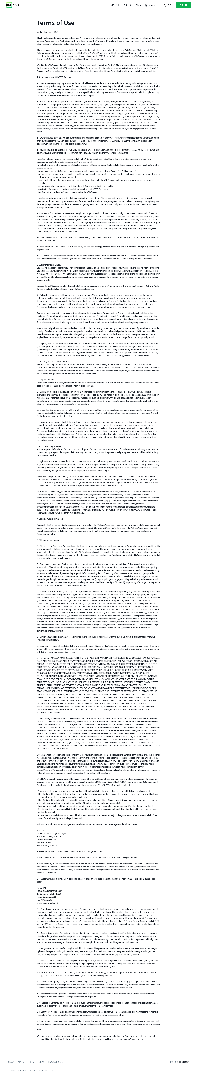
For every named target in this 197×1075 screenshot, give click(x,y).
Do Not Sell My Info (55, 1062)
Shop (138, 5)
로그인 (170, 5)
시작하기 (183, 5)
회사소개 (11, 1062)
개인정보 (21, 1062)
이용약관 (31, 1062)
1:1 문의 (41, 1062)
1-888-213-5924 (183, 1062)
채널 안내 (115, 5)
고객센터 (127, 5)
